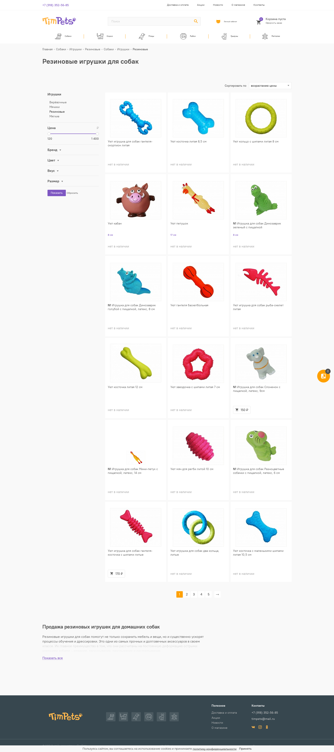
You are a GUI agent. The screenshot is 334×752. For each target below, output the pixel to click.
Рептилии (270, 37)
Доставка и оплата (178, 4)
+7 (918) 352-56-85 (55, 5)
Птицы (146, 37)
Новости (218, 4)
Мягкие (54, 119)
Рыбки (188, 37)
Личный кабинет (231, 21)
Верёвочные (58, 105)
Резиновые (57, 114)
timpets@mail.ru (263, 718)
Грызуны (229, 37)
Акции (200, 4)
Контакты (259, 4)
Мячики (54, 109)
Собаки (63, 37)
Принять (246, 748)
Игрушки (54, 97)
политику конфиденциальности (214, 749)
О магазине (238, 4)
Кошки (105, 37)
